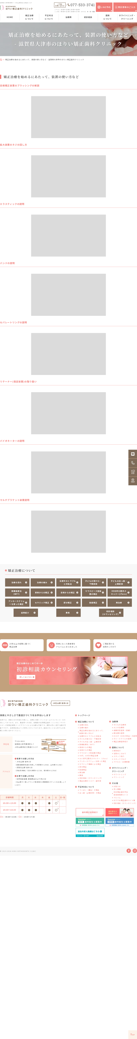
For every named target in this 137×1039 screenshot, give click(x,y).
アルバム (117, 798)
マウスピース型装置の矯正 (93, 592)
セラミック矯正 (42, 602)
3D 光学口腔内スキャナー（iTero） (94, 759)
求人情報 (117, 789)
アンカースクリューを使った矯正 (16, 602)
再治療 (118, 602)
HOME (10, 17)
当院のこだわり (120, 754)
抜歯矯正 (93, 602)
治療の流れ (16, 582)
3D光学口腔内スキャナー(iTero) (119, 592)
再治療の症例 (119, 733)
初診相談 (88, 17)
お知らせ (117, 787)
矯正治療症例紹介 (121, 742)
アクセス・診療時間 (122, 762)
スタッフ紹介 (119, 756)
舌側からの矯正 (67, 592)
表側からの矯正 (42, 592)
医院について (107, 17)
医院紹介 (117, 751)
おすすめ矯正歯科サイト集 (124, 801)
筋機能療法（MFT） (16, 592)
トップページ (84, 715)
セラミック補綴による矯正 (90, 764)
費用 (67, 611)
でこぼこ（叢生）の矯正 (89, 790)
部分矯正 (67, 602)
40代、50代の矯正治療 (88, 756)
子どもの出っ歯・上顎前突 (118, 582)
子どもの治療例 (120, 725)
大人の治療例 (119, 728)
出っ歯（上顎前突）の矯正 (90, 793)
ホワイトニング (120, 775)
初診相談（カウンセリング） (91, 778)
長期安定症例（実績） (123, 731)
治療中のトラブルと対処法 (67, 582)
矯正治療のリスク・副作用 (90, 781)
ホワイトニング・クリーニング (127, 17)
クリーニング (119, 777)
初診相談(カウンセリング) (110, 611)
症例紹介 (25, 611)
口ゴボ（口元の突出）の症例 (125, 736)
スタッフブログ (120, 759)
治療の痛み (42, 582)
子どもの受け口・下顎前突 (93, 582)
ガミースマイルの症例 (123, 739)
